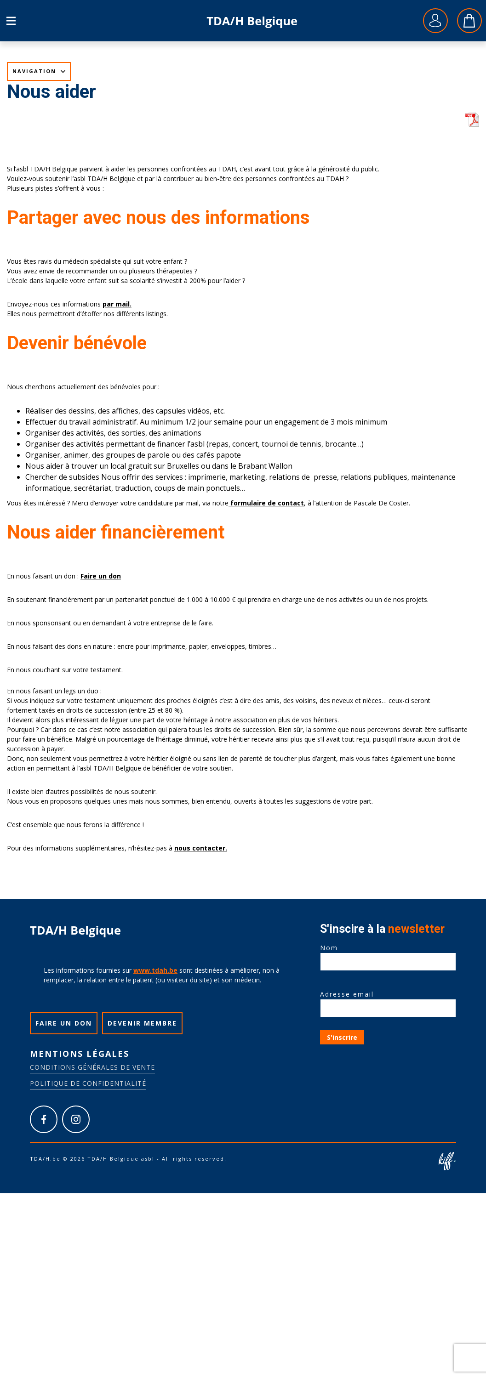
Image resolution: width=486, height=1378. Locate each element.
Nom (388, 954)
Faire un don (100, 576)
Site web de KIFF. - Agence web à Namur (447, 1161)
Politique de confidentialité (88, 1083)
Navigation (34, 71)
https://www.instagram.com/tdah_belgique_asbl (76, 1119)
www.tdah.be (155, 970)
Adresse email (388, 1001)
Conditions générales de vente (92, 1067)
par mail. (117, 304)
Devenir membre (142, 1023)
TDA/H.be (252, 20)
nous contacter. (200, 848)
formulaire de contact (266, 503)
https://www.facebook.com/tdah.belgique (43, 1119)
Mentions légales (79, 1053)
